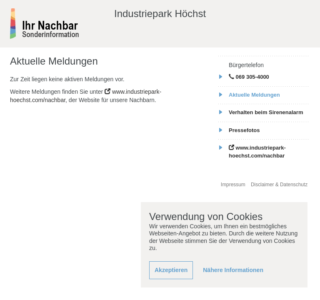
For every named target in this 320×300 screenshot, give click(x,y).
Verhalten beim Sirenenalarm (266, 112)
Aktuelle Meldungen (254, 95)
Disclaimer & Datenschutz (279, 185)
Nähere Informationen (233, 270)
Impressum (233, 185)
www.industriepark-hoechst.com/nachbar (257, 152)
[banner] (45, 23)
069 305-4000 (249, 77)
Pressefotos (244, 130)
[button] (171, 270)
